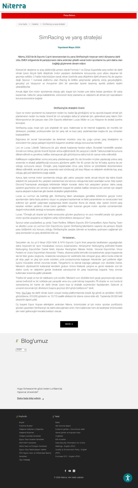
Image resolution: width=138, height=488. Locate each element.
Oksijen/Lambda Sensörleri (30, 436)
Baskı (57, 423)
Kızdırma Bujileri (26, 426)
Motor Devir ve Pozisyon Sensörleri (33, 447)
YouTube (26, 293)
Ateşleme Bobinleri (26, 433)
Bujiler (21, 423)
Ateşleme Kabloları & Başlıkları (31, 430)
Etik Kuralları (60, 440)
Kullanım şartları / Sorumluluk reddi (70, 430)
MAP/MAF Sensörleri (27, 443)
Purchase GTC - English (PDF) (67, 457)
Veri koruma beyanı (63, 426)
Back (68, 324)
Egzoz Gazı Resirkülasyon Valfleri (32, 450)
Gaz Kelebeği (24, 460)
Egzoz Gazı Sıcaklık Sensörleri (31, 440)
